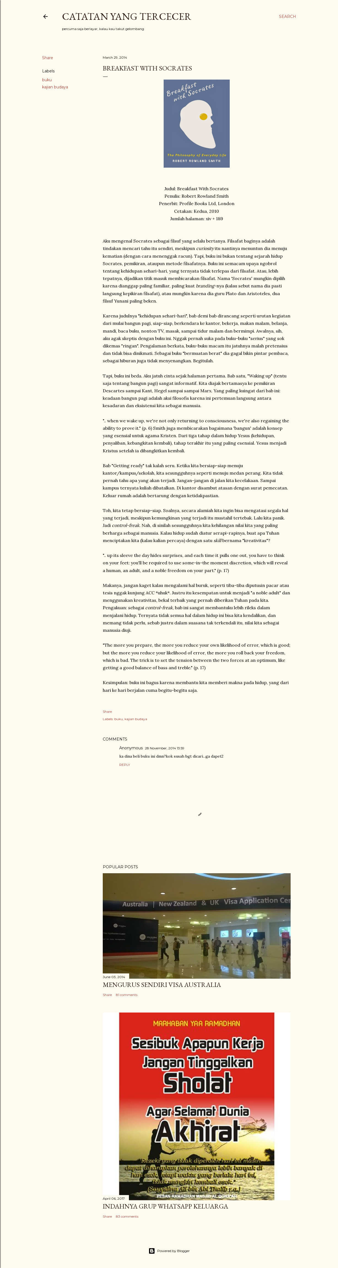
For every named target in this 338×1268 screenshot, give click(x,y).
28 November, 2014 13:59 (164, 748)
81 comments (126, 995)
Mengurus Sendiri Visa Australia (162, 984)
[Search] (287, 16)
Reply (124, 765)
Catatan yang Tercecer (126, 16)
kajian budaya (55, 87)
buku (47, 79)
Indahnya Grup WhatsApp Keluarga (165, 1206)
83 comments (127, 1216)
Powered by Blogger (169, 1251)
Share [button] (47, 57)
